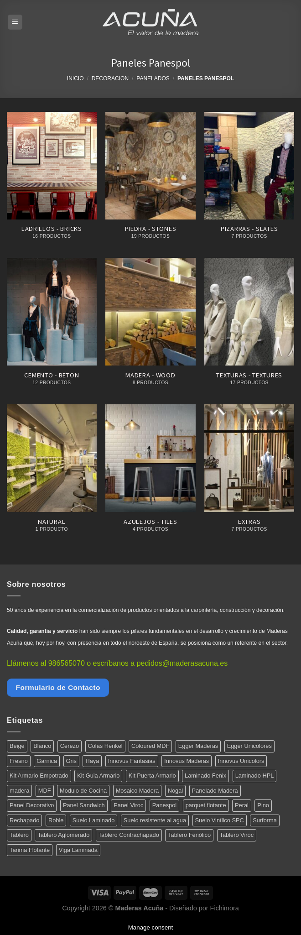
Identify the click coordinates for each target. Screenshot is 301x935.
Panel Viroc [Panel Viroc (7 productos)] (128, 805)
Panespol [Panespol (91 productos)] (164, 805)
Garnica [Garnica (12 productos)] (46, 760)
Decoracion (110, 78)
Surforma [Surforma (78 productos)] (265, 820)
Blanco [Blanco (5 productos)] (42, 745)
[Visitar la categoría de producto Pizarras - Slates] (249, 180)
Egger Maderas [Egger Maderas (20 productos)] (198, 745)
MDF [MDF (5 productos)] (44, 790)
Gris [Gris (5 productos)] (71, 760)
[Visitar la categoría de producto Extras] (249, 473)
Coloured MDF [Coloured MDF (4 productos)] (150, 745)
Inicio (75, 78)
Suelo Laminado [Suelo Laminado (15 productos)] (94, 820)
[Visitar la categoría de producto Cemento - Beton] (52, 326)
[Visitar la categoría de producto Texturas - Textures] (249, 326)
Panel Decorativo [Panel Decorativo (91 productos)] (32, 805)
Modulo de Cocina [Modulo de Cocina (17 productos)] (83, 790)
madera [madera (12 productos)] (19, 790)
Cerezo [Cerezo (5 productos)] (69, 745)
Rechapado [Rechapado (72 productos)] (24, 820)
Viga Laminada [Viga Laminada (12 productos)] (78, 849)
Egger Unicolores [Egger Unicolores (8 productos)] (249, 745)
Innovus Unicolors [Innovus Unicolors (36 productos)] (241, 760)
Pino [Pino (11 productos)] (263, 805)
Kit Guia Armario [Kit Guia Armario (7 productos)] (98, 775)
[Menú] (15, 22)
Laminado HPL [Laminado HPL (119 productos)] (254, 775)
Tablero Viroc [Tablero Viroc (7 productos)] (237, 834)
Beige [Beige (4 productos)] (17, 745)
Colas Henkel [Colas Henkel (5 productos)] (105, 745)
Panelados (152, 78)
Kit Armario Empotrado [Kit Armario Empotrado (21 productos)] (39, 775)
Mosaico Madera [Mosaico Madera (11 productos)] (137, 790)
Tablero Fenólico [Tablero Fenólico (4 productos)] (189, 834)
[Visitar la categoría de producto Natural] (52, 473)
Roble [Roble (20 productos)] (55, 820)
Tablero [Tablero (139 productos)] (19, 834)
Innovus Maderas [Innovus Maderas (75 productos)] (186, 760)
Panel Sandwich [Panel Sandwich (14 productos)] (84, 805)
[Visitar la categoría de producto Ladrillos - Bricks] (52, 180)
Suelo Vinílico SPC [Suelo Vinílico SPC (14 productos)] (219, 820)
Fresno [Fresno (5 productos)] (19, 760)
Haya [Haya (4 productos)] (92, 760)
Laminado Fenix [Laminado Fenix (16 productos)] (205, 775)
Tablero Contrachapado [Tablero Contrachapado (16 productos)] (129, 834)
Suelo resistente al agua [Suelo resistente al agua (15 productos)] (155, 820)
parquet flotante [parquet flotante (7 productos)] (206, 805)
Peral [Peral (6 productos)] (242, 805)
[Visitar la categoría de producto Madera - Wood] (150, 326)
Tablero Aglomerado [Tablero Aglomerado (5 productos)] (63, 834)
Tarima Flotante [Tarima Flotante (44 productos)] (30, 849)
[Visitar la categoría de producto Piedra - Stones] (150, 180)
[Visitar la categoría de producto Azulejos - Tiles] (150, 473)
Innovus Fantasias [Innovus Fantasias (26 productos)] (132, 760)
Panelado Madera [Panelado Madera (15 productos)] (215, 790)
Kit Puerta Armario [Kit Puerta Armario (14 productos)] (152, 775)
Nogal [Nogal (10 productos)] (175, 790)
